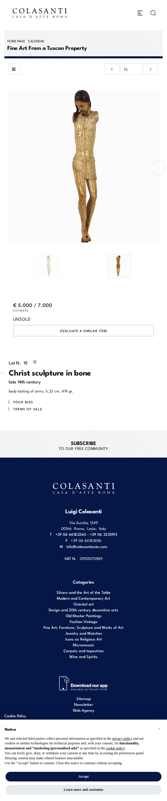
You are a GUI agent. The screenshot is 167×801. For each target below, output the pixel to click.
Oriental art (83, 604)
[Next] (150, 69)
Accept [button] (83, 776)
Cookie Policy (15, 715)
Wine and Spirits (83, 656)
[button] (159, 729)
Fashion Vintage (83, 621)
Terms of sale (28, 408)
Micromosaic (83, 645)
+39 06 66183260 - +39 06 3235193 (86, 534)
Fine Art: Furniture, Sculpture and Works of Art (83, 627)
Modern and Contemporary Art (83, 598)
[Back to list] (14, 69)
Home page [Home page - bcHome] (16, 41)
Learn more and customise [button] (83, 790)
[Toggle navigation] (140, 13)
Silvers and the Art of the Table (83, 592)
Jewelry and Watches (83, 633)
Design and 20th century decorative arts (83, 609)
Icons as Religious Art (83, 639)
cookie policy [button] (115, 748)
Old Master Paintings (84, 615)
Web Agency (83, 710)
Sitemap (83, 698)
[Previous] (111, 69)
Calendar (36, 41)
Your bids (23, 401)
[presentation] (158, 167)
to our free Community (83, 445)
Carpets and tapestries (84, 650)
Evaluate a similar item (83, 330)
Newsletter (83, 704)
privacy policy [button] (122, 739)
